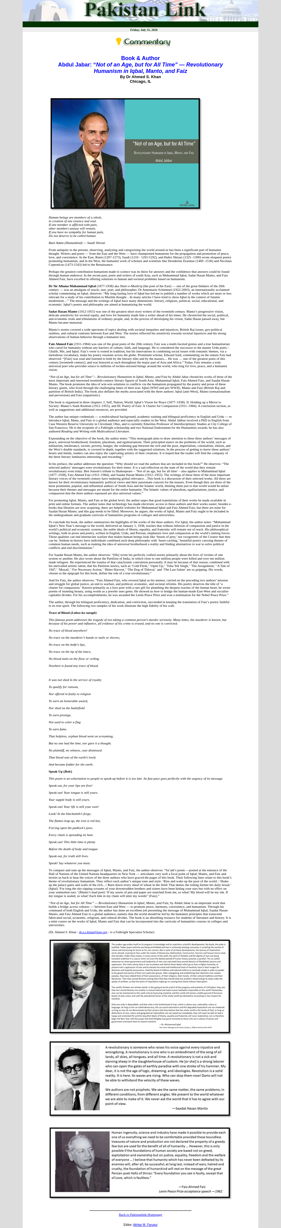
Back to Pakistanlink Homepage (140, 1214)
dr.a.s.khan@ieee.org (93, 932)
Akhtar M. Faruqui (145, 1224)
